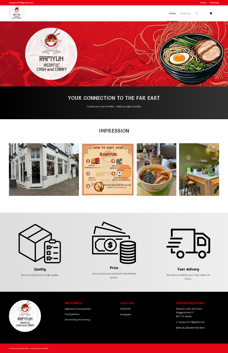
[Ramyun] (17, 13)
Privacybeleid (72, 314)
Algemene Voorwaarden (78, 308)
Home (203, 2)
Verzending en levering (77, 319)
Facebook (125, 308)
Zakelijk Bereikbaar (39, 348)
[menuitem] (203, 3)
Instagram (125, 314)
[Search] (196, 13)
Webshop (214, 2)
